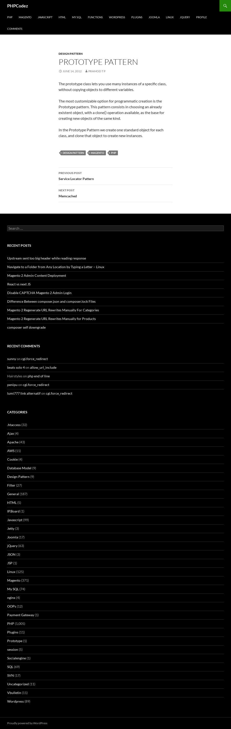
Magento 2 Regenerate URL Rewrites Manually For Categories (53, 310)
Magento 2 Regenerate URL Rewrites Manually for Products (51, 319)
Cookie (12, 459)
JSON (11, 554)
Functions (95, 17)
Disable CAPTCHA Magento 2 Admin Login (39, 293)
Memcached (115, 192)
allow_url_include (43, 367)
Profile (201, 17)
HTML (62, 17)
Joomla (154, 17)
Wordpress (15, 701)
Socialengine (16, 658)
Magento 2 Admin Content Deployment (36, 275)
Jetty (10, 528)
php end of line (39, 376)
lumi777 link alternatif (24, 393)
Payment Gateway (20, 615)
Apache (12, 442)
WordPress (117, 17)
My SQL (77, 17)
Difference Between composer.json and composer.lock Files (51, 301)
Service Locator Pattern (115, 175)
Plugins (136, 17)
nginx (11, 598)
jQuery (185, 17)
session (12, 649)
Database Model (19, 468)
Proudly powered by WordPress (27, 723)
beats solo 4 (16, 367)
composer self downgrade (26, 327)
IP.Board (13, 511)
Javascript (45, 17)
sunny (11, 359)
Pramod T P (96, 71)
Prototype (14, 641)
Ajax (10, 433)
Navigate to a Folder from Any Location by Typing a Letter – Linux (55, 267)
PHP (9, 17)
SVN (10, 675)
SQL (10, 667)
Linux (170, 17)
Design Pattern (71, 53)
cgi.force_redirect (34, 359)
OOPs (11, 606)
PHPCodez (17, 5)
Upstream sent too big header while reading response (46, 258)
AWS (10, 451)
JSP (9, 563)
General (13, 494)
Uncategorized (18, 684)
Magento (25, 17)
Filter (11, 485)
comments (14, 28)
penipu (12, 385)
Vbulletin (14, 693)
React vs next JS (18, 284)
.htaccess (14, 425)
